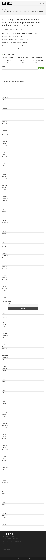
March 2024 (4, 121)
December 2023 (5, 128)
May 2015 (4, 275)
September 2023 (5, 134)
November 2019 (5, 202)
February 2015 (4, 279)
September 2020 (5, 187)
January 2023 (4, 145)
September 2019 (5, 207)
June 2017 (4, 244)
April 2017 (4, 249)
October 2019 (4, 205)
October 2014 (4, 284)
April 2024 (4, 119)
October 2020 (4, 185)
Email (9, 303)
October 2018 (4, 224)
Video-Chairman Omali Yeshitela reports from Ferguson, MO (23, 59)
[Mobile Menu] (42, 3)
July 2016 (4, 262)
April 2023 (4, 139)
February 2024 (4, 123)
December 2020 (5, 180)
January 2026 (4, 95)
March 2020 (4, 196)
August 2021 (4, 163)
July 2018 (4, 229)
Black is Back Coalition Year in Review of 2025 (10, 85)
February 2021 (4, 176)
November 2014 (5, 281)
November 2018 (5, 222)
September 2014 (5, 286)
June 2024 (4, 117)
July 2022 (4, 152)
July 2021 (4, 165)
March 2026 (4, 93)
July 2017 (4, 242)
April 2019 (4, 213)
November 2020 (5, 183)
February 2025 (4, 104)
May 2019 (4, 211)
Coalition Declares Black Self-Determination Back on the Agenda (9, 59)
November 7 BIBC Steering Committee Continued (14, 42)
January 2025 (4, 106)
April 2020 (4, 194)
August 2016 (4, 260)
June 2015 (4, 273)
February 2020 (4, 198)
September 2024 (5, 112)
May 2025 (4, 101)
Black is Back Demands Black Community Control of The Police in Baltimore (37, 59)
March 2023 (4, 141)
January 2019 (4, 220)
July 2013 (4, 297)
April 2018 (4, 235)
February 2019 (4, 218)
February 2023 (4, 143)
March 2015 (4, 277)
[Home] (2, 11)
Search (3, 66)
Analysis (16, 29)
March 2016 (4, 266)
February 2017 (4, 253)
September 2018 (5, 227)
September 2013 (5, 295)
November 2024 (5, 108)
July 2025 (4, 99)
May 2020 (4, 191)
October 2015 (4, 268)
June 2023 (4, 136)
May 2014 (4, 292)
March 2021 (4, 174)
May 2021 (4, 169)
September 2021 (5, 161)
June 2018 (4, 231)
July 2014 (4, 290)
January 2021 (4, 178)
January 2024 (4, 125)
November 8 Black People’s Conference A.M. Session (15, 45)
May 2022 (4, 154)
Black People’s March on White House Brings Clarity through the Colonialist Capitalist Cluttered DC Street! (26, 11)
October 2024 (4, 110)
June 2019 (4, 209)
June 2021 (4, 167)
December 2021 (5, 158)
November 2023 (5, 130)
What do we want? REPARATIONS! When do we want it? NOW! (13, 81)
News (21, 29)
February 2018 (4, 240)
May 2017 (4, 246)
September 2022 (5, 150)
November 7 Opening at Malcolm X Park (12, 36)
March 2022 (4, 156)
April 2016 (4, 264)
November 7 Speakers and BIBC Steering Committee (15, 39)
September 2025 (5, 97)
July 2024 (4, 114)
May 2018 (4, 233)
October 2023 (4, 132)
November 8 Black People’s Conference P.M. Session (15, 49)
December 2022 (5, 147)
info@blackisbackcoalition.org (10, 546)
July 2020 (4, 189)
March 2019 (4, 216)
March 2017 (4, 251)
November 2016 (5, 255)
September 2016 (5, 257)
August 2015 (4, 270)
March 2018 (4, 238)
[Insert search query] (23, 313)
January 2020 (4, 200)
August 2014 (4, 288)
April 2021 (4, 172)
